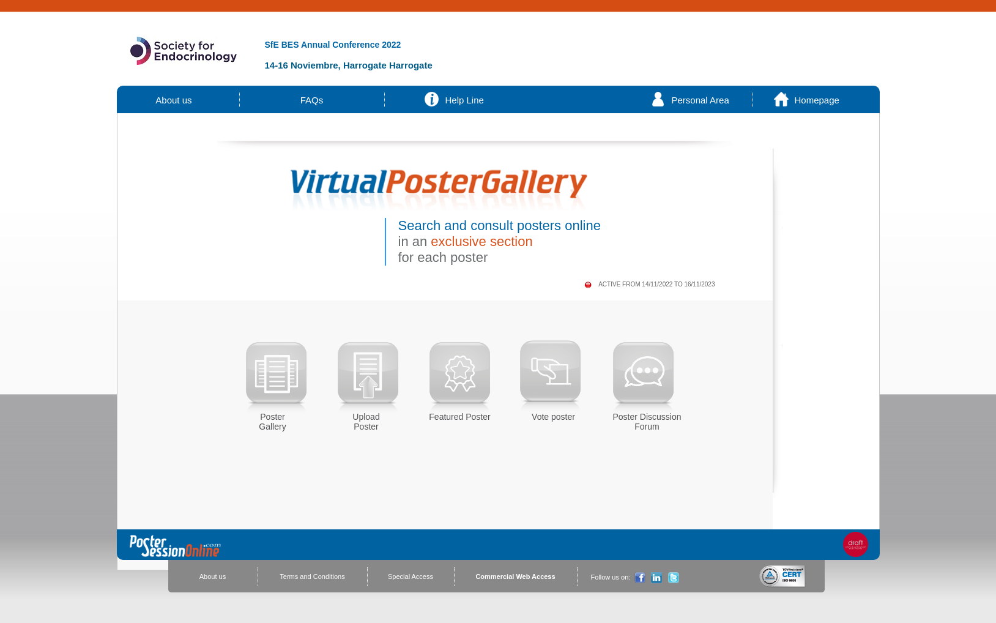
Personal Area (700, 100)
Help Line (464, 100)
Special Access (410, 576)
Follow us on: (611, 577)
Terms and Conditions (312, 576)
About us (174, 100)
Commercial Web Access (515, 576)
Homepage (817, 100)
